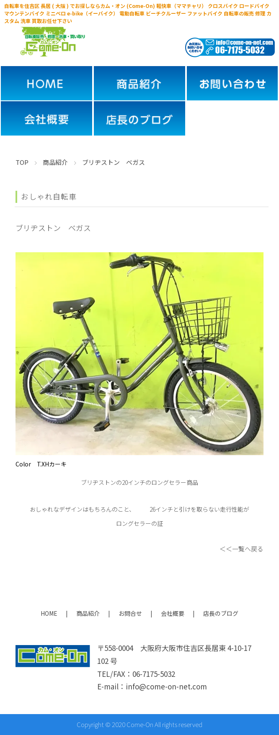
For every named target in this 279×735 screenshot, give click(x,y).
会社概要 (172, 613)
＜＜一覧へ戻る (242, 548)
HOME (49, 613)
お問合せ (130, 613)
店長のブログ (220, 613)
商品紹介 (88, 613)
